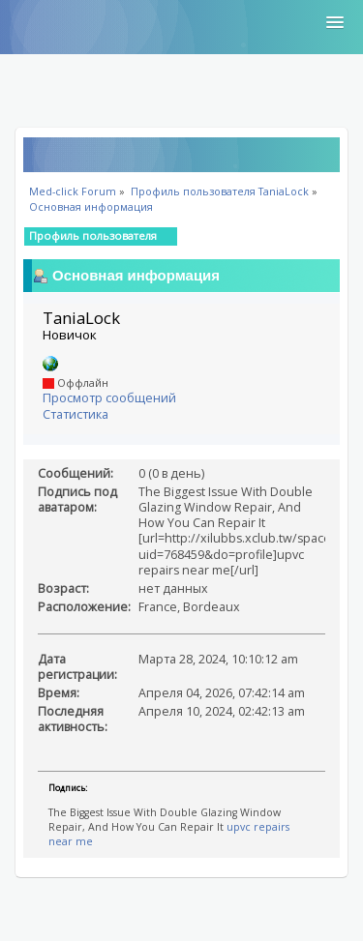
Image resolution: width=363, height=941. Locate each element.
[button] (335, 23)
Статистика (75, 414)
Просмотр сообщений (109, 398)
